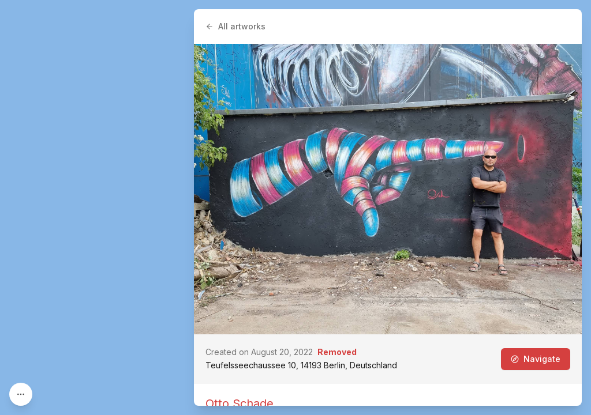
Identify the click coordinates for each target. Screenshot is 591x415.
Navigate (535, 359)
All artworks (235, 26)
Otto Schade (239, 403)
